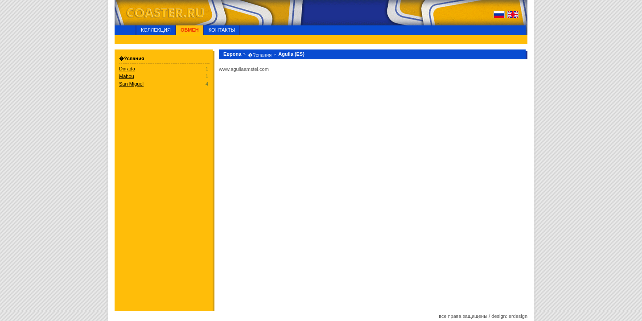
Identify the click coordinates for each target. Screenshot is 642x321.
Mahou (126, 76)
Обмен (190, 30)
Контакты (222, 30)
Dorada (127, 68)
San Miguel (131, 83)
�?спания (260, 55)
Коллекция (156, 30)
